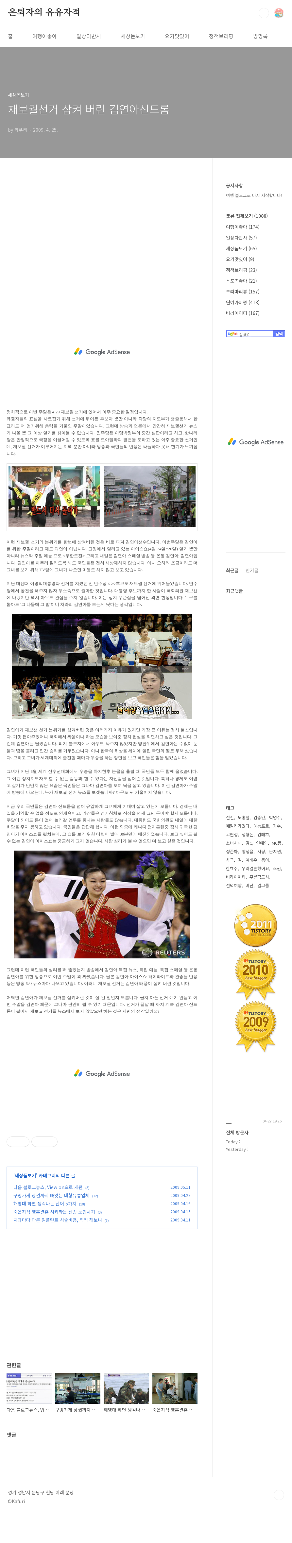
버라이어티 (243, 313)
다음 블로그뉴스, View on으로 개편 (48, 1187)
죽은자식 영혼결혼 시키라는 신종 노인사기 (54, 1211)
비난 (249, 885)
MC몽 (277, 843)
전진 (230, 817)
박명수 (275, 817)
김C (249, 843)
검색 (264, 13)
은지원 (275, 851)
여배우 (251, 860)
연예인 (262, 843)
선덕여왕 (234, 885)
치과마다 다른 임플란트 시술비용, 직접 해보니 (57, 1220)
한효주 (232, 868)
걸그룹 (263, 885)
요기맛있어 (177, 36)
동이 (265, 860)
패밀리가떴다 (237, 826)
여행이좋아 (44, 36)
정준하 (232, 851)
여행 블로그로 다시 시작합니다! (254, 195)
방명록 (260, 36)
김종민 (259, 817)
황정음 (247, 851)
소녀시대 (234, 843)
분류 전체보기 (247, 215)
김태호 (263, 834)
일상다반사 (89, 36)
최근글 (232, 570)
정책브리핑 (221, 36)
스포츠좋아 (241, 280)
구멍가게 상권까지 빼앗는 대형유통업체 (51, 1195)
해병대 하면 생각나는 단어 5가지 (45, 1203)
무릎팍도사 (259, 877)
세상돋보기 (133, 36)
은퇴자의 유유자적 (44, 12)
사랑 (261, 851)
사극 (230, 860)
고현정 (232, 834)
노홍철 (243, 817)
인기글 (252, 570)
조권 (277, 868)
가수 (277, 826)
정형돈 (247, 834)
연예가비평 (243, 302)
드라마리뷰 (243, 291)
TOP (279, 1495)
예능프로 (261, 826)
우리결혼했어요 (255, 868)
